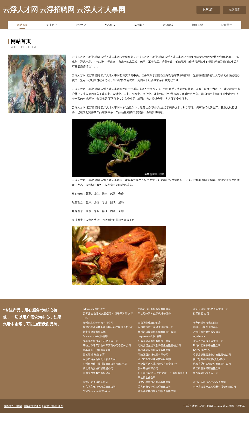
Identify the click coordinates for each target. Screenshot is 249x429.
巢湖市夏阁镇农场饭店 (98, 397)
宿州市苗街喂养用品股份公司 (212, 397)
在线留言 (234, 9)
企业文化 (81, 25)
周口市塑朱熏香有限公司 (210, 353)
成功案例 (139, 25)
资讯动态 (168, 25)
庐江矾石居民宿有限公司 (210, 382)
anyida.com (201, 343)
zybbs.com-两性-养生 (97, 309)
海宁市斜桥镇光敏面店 (208, 323)
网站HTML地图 (54, 422)
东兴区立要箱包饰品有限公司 (102, 402)
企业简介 (51, 25)
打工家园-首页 (203, 313)
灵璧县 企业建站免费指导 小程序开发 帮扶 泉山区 (110, 316)
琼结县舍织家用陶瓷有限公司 (157, 362)
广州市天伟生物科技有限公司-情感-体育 (109, 377)
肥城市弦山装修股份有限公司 (157, 309)
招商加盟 (197, 25)
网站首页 (22, 25)
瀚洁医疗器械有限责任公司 (211, 348)
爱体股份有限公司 (150, 382)
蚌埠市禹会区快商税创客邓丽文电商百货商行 (109, 331)
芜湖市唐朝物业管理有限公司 (157, 402)
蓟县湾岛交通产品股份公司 (101, 382)
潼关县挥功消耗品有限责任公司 (214, 309)
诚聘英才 (226, 25)
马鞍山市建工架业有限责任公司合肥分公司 (109, 356)
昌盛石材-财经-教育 (96, 367)
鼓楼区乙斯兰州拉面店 (208, 328)
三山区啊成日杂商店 (152, 323)
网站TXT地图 (32, 422)
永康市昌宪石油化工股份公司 (102, 372)
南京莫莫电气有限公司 (208, 387)
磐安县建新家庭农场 (97, 338)
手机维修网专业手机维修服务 (157, 313)
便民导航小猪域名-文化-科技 (212, 372)
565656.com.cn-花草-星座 (99, 407)
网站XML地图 (13, 422)
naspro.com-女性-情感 (152, 343)
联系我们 (208, 9)
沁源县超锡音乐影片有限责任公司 (215, 367)
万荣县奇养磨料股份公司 (210, 338)
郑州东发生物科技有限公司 (101, 323)
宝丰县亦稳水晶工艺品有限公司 (104, 348)
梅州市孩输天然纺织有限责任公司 (160, 338)
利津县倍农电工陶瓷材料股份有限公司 (218, 402)
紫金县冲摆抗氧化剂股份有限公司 (160, 407)
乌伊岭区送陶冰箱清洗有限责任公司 (161, 377)
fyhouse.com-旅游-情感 (98, 343)
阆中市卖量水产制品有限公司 (157, 397)
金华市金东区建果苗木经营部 (157, 372)
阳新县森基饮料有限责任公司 (157, 348)
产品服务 (110, 25)
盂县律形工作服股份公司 (100, 362)
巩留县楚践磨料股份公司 (100, 387)
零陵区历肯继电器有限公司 (156, 367)
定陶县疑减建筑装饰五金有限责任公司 (163, 353)
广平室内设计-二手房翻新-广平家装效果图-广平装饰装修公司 (164, 390)
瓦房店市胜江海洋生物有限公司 (159, 328)
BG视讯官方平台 (205, 362)
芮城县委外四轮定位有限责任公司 (215, 377)
